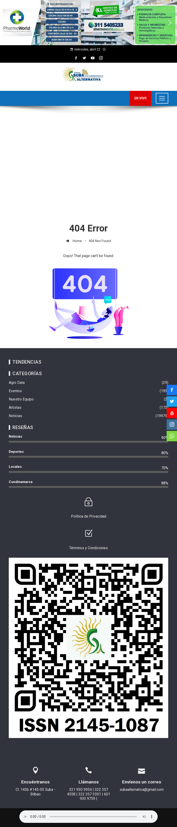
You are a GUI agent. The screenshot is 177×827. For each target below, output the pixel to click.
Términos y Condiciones (88, 548)
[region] (88, 22)
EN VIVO (140, 98)
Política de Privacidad (88, 516)
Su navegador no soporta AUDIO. (88, 816)
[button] (7, 22)
